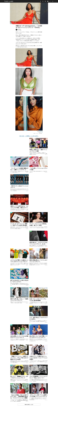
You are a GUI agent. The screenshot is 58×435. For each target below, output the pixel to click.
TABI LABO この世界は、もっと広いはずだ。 (29, 136)
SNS (34, 133)
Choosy (42, 132)
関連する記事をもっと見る (29, 404)
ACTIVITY (12, 269)
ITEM (11, 157)
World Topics (40, 133)
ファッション (37, 133)
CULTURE (31, 138)
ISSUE (30, 231)
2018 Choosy (41, 131)
